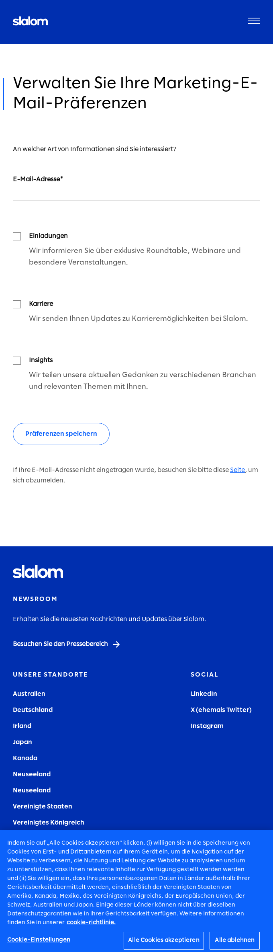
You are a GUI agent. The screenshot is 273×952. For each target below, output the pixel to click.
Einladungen (48, 236)
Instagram (207, 726)
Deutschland (33, 710)
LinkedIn (204, 694)
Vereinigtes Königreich (48, 823)
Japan (22, 742)
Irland (22, 726)
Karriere (41, 304)
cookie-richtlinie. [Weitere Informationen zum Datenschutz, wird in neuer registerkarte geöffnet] (91, 926)
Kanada (25, 758)
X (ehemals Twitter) (221, 710)
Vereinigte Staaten (42, 807)
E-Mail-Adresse (36, 179)
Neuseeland (32, 774)
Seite (237, 470)
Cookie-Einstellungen (38, 943)
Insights (41, 360)
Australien (29, 694)
